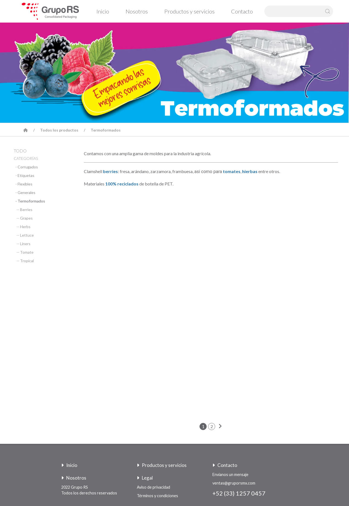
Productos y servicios (189, 11)
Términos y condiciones (157, 495)
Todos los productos (59, 130)
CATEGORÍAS (26, 158)
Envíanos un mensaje (230, 474)
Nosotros (137, 11)
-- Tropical (25, 260)
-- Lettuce (25, 235)
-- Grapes (24, 218)
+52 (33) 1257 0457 (238, 493)
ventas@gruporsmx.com (233, 483)
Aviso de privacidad (153, 487)
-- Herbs (23, 226)
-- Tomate (25, 252)
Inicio (102, 11)
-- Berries (24, 209)
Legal (145, 478)
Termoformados (106, 130)
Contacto (242, 11)
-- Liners (23, 243)
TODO (20, 150)
